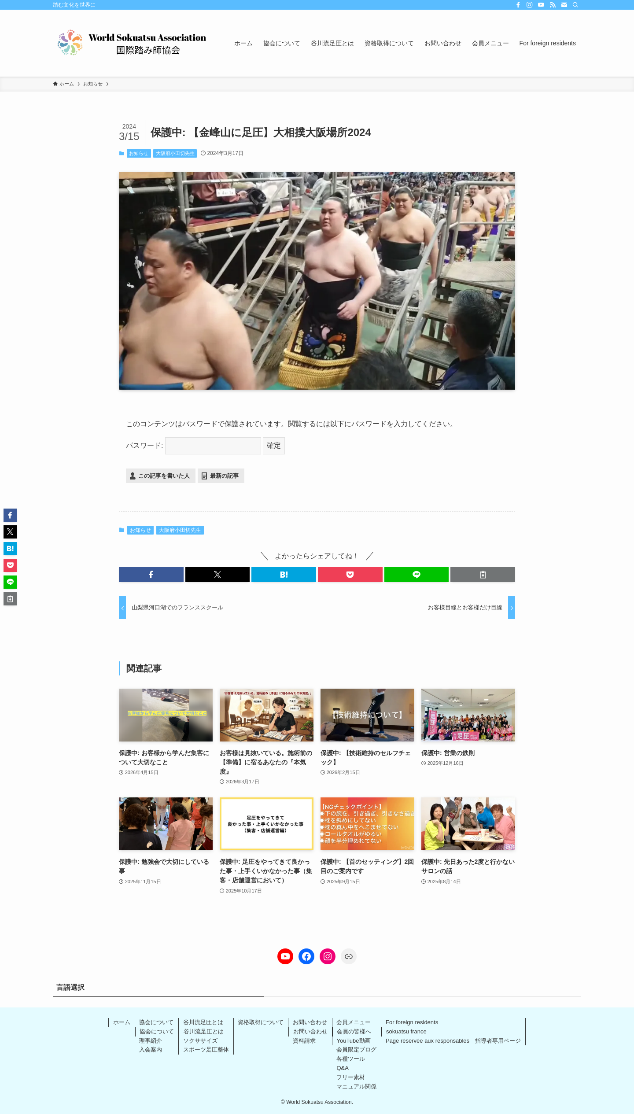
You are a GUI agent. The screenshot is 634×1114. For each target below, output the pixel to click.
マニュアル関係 (356, 1086)
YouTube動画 (353, 1040)
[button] (151, 574)
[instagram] (529, 5)
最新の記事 (224, 475)
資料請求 (304, 1040)
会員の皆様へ (354, 1031)
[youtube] (541, 5)
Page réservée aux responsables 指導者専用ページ (453, 1040)
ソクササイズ (200, 1040)
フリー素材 (350, 1077)
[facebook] (518, 5)
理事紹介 (150, 1040)
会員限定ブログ (356, 1049)
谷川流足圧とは (203, 1022)
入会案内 (150, 1049)
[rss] (552, 5)
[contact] (564, 5)
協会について (156, 1022)
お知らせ (138, 153)
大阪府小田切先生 (175, 153)
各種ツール (350, 1058)
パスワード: (193, 445)
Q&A (342, 1068)
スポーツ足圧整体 (206, 1049)
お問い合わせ (310, 1022)
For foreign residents (412, 1022)
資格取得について (261, 1022)
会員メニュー (353, 1022)
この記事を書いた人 (164, 475)
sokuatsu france (406, 1031)
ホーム (121, 1022)
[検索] (575, 5)
